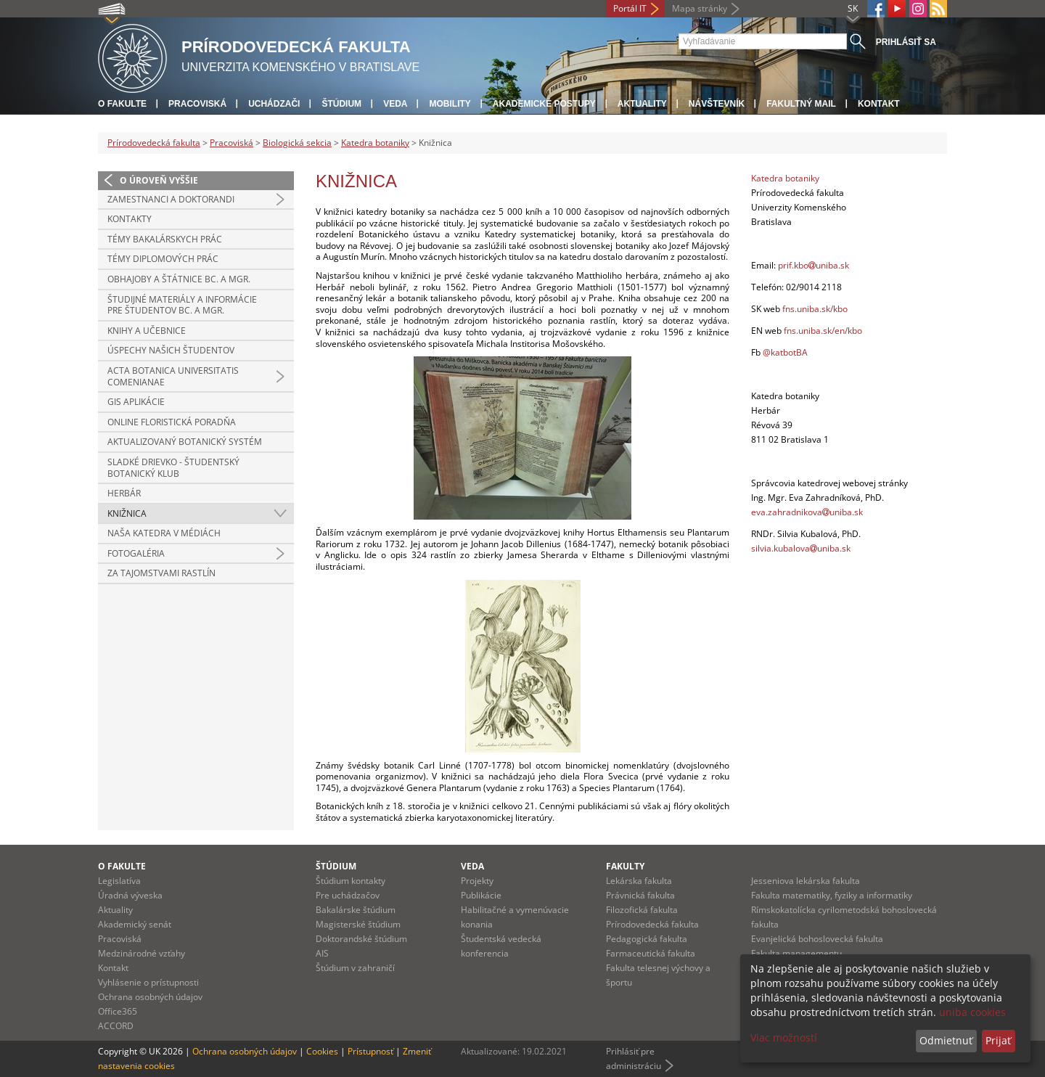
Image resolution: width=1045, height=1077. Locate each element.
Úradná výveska (130, 895)
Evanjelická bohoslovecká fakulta (817, 939)
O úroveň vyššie (159, 180)
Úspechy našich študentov (170, 350)
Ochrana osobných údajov (150, 997)
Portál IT (630, 8)
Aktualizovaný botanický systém (184, 441)
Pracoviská (197, 104)
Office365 (117, 1011)
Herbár (124, 493)
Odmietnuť (945, 1040)
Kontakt (879, 104)
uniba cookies (972, 1012)
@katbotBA (785, 352)
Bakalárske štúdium (356, 910)
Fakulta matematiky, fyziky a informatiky (831, 895)
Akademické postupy (544, 104)
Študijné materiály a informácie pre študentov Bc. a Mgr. (182, 305)
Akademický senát (134, 924)
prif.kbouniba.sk (813, 265)
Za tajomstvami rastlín (161, 573)
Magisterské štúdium (358, 924)
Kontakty (129, 219)
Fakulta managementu (796, 953)
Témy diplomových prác (162, 259)
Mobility (449, 104)
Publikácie (481, 895)
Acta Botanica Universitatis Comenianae (173, 376)
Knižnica (127, 513)
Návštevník (717, 104)
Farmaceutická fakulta (650, 953)
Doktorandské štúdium (361, 939)
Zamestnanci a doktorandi (170, 199)
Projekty (477, 881)
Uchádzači (274, 104)
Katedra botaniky (375, 142)
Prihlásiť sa (906, 42)
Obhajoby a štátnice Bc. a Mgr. (178, 279)
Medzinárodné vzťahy (141, 953)
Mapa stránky (699, 8)
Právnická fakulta (640, 895)
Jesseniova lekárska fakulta (805, 881)
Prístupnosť (370, 1051)
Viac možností (783, 1037)
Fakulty (625, 866)
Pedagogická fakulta (646, 939)
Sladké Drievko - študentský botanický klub (173, 468)
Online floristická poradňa (171, 422)
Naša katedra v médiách (164, 533)
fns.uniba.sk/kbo (815, 309)
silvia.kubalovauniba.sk (801, 548)
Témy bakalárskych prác (164, 239)
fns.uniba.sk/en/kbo (823, 330)
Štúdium (341, 104)
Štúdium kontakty (350, 881)
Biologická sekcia (297, 142)
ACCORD (116, 1026)
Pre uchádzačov (348, 895)
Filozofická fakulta (642, 910)
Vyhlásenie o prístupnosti (148, 982)
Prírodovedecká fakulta (153, 142)
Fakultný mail (801, 104)
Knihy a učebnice (146, 330)
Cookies (322, 1051)
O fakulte (122, 104)
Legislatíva (119, 881)
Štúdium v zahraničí (355, 968)
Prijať (998, 1040)
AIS (322, 953)
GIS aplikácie (136, 402)
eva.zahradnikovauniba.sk (807, 512)
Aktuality (642, 104)
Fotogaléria (136, 553)
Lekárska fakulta (639, 881)
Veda (395, 104)
